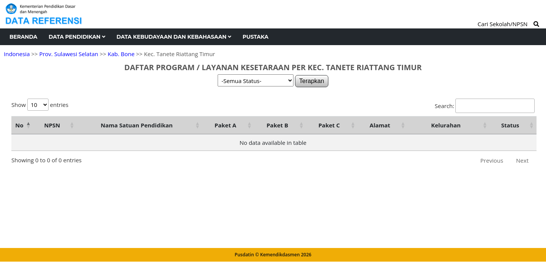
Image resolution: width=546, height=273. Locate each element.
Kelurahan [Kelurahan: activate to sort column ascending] (446, 125)
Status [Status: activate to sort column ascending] (510, 125)
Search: (485, 106)
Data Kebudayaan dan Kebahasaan (173, 36)
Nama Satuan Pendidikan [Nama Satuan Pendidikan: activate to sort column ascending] (137, 125)
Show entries (39, 105)
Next (522, 160)
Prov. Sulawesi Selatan (68, 54)
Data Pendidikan (77, 36)
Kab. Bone (121, 54)
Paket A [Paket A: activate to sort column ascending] (225, 125)
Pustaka (255, 36)
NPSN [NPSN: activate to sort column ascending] (52, 125)
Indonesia (17, 54)
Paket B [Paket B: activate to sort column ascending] (277, 125)
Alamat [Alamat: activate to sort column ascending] (380, 125)
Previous (491, 160)
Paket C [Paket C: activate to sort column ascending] (329, 125)
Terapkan (311, 81)
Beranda (23, 36)
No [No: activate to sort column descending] (19, 125)
